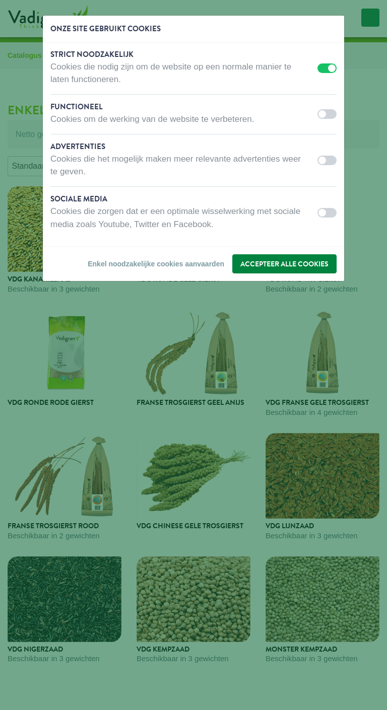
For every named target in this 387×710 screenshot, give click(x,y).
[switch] (327, 68)
